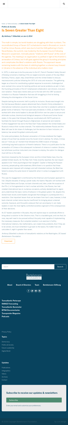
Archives (5, 377)
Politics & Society (12, 23)
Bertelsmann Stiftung (52, 285)
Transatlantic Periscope (11, 300)
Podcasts (5, 316)
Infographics (6, 370)
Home (3, 23)
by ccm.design (60, 421)
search (64, 4)
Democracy (6, 342)
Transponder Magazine (11, 313)
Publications (6, 367)
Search (60, 266)
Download (8, 241)
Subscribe (13, 400)
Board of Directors (23, 285)
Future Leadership (8, 348)
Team (37, 285)
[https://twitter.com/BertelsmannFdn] (32, 290)
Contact (4, 380)
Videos (4, 374)
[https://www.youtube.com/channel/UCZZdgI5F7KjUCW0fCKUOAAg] (35, 290)
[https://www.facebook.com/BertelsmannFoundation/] (28, 290)
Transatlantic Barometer (12, 307)
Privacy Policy (6, 332)
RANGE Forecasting (10, 303)
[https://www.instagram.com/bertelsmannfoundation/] (39, 290)
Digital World (6, 351)
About (9, 285)
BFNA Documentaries (11, 310)
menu (4, 4)
